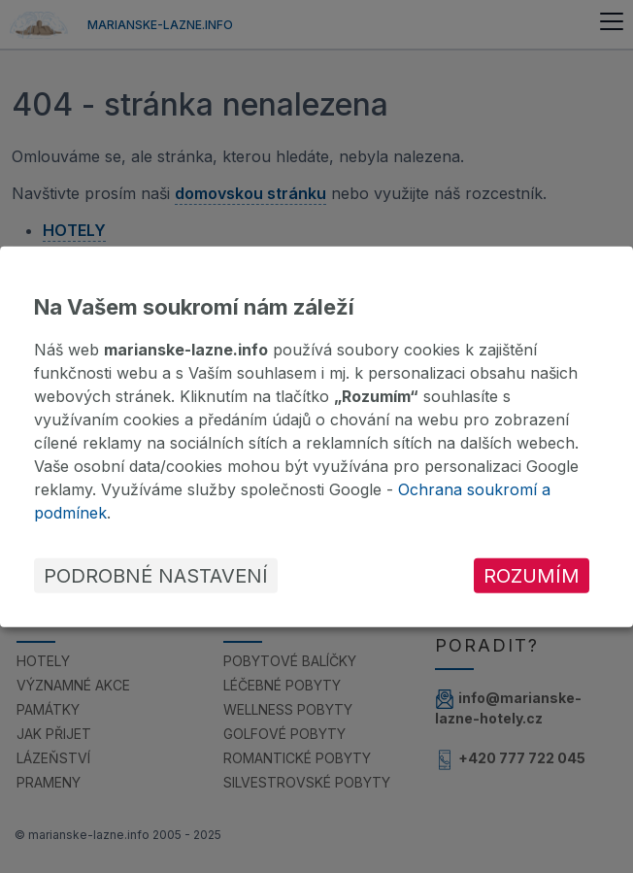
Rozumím (531, 576)
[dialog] (316, 436)
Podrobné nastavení (156, 576)
